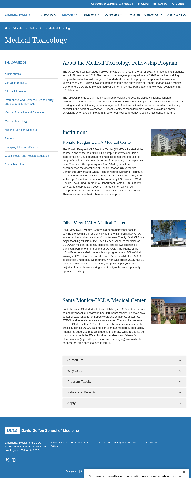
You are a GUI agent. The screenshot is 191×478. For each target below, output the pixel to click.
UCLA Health (151, 442)
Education (18, 28)
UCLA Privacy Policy (108, 471)
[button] (160, 4)
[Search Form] (178, 4)
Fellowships (37, 28)
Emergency (72, 471)
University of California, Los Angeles (112, 4)
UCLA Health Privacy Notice (137, 471)
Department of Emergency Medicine (117, 442)
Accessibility (87, 471)
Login (158, 471)
